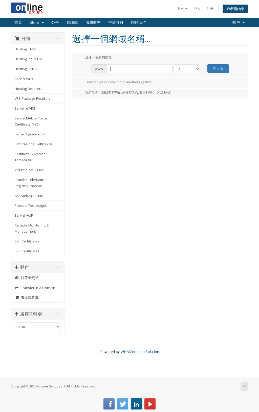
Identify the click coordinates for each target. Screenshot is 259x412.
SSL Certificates (27, 241)
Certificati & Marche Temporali (30, 157)
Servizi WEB (24, 78)
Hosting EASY (25, 49)
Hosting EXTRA (26, 69)
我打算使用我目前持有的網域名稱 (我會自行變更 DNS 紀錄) (124, 93)
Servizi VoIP (24, 215)
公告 (55, 22)
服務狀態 (93, 22)
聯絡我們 (138, 22)
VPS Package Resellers (33, 98)
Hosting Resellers (28, 88)
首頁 (18, 22)
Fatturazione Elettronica (33, 144)
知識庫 (72, 22)
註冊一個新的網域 (94, 57)
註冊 (210, 8)
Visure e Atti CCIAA (30, 170)
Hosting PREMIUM (28, 59)
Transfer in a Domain (35, 287)
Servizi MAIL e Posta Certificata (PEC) (31, 121)
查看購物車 (235, 8)
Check (218, 68)
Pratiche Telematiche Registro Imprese (31, 182)
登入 (197, 8)
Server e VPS (25, 108)
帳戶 (238, 22)
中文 (182, 8)
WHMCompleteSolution (140, 351)
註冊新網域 (27, 278)
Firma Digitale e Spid (31, 134)
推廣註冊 (115, 22)
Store (37, 22)
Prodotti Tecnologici (30, 205)
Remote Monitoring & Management (32, 228)
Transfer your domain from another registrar (114, 82)
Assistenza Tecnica (30, 195)
